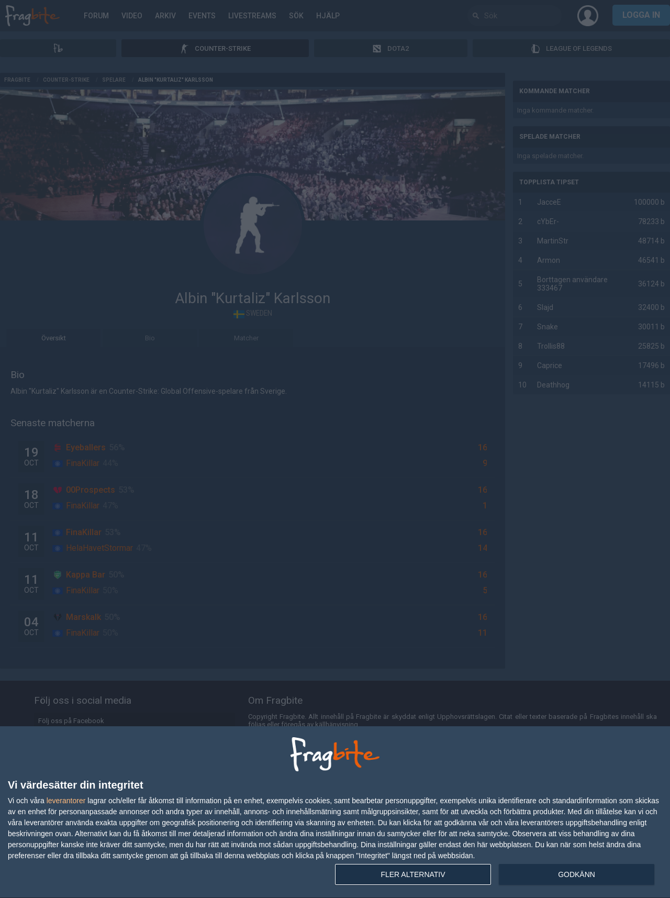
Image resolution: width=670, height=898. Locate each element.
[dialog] (335, 812)
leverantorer (66, 800)
